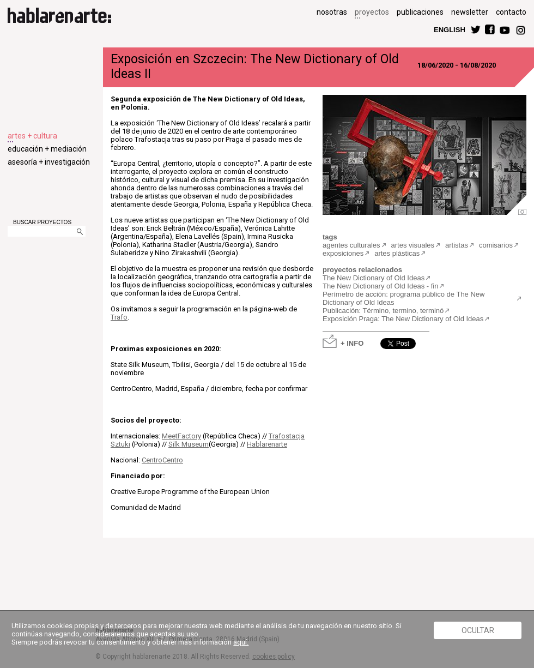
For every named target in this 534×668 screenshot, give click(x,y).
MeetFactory (181, 436)
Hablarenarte (267, 444)
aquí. (240, 642)
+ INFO (352, 342)
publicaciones (420, 12)
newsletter (469, 12)
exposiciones (343, 253)
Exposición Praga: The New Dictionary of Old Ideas (403, 319)
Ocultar (478, 630)
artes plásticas (397, 253)
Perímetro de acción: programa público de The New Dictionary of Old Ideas (403, 298)
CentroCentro (162, 460)
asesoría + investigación (49, 162)
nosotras (332, 12)
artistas (456, 245)
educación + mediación (47, 149)
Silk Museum (188, 444)
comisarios (496, 245)
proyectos (372, 12)
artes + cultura (32, 135)
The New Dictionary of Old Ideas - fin (380, 286)
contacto (511, 12)
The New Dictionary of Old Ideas (373, 278)
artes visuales (412, 245)
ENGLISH (449, 29)
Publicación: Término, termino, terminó (383, 310)
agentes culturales (351, 245)
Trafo (119, 317)
